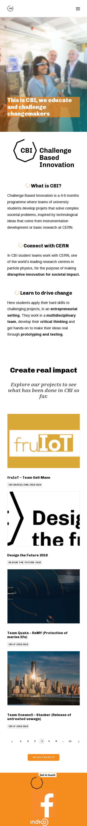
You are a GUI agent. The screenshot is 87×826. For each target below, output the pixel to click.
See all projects (43, 757)
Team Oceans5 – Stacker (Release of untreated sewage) (39, 717)
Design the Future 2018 (27, 555)
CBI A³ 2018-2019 (18, 644)
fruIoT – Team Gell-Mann (28, 477)
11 (70, 741)
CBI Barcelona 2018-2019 (24, 485)
